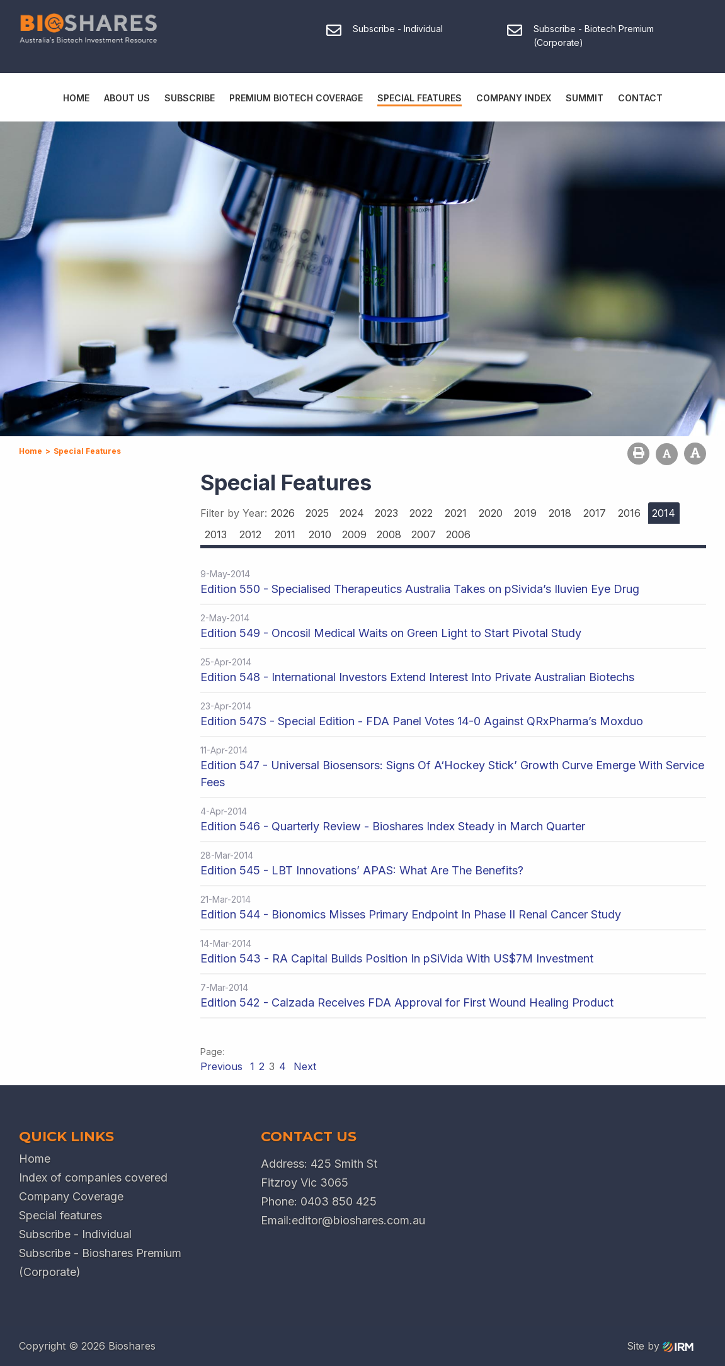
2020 (491, 513)
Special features (60, 1215)
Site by (660, 1346)
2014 (663, 513)
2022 (421, 513)
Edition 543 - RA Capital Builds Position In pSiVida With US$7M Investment (396, 958)
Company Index (513, 98)
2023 (386, 513)
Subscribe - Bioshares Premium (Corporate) (100, 1262)
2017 (594, 513)
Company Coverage (71, 1196)
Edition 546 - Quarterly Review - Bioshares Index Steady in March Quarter (392, 826)
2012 (250, 534)
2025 (317, 513)
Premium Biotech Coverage (296, 98)
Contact (640, 98)
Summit (584, 98)
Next (303, 1066)
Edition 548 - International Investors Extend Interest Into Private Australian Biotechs (417, 677)
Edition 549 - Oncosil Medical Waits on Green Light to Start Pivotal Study (390, 633)
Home (76, 98)
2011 (285, 534)
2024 (352, 513)
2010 (320, 534)
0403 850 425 (338, 1201)
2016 (629, 513)
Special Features (419, 98)
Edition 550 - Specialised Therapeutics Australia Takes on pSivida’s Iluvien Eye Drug (419, 589)
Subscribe (189, 98)
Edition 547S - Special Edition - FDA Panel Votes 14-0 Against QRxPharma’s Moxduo (421, 721)
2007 (423, 534)
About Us (127, 98)
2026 (283, 513)
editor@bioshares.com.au (358, 1220)
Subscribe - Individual (75, 1234)
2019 (525, 513)
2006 (458, 534)
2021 (456, 513)
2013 (216, 534)
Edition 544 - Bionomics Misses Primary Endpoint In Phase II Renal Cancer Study (410, 914)
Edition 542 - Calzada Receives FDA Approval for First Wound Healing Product (407, 1002)
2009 (354, 534)
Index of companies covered (93, 1177)
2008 (389, 534)
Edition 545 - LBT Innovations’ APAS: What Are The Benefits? (361, 870)
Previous (223, 1066)
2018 (560, 513)
